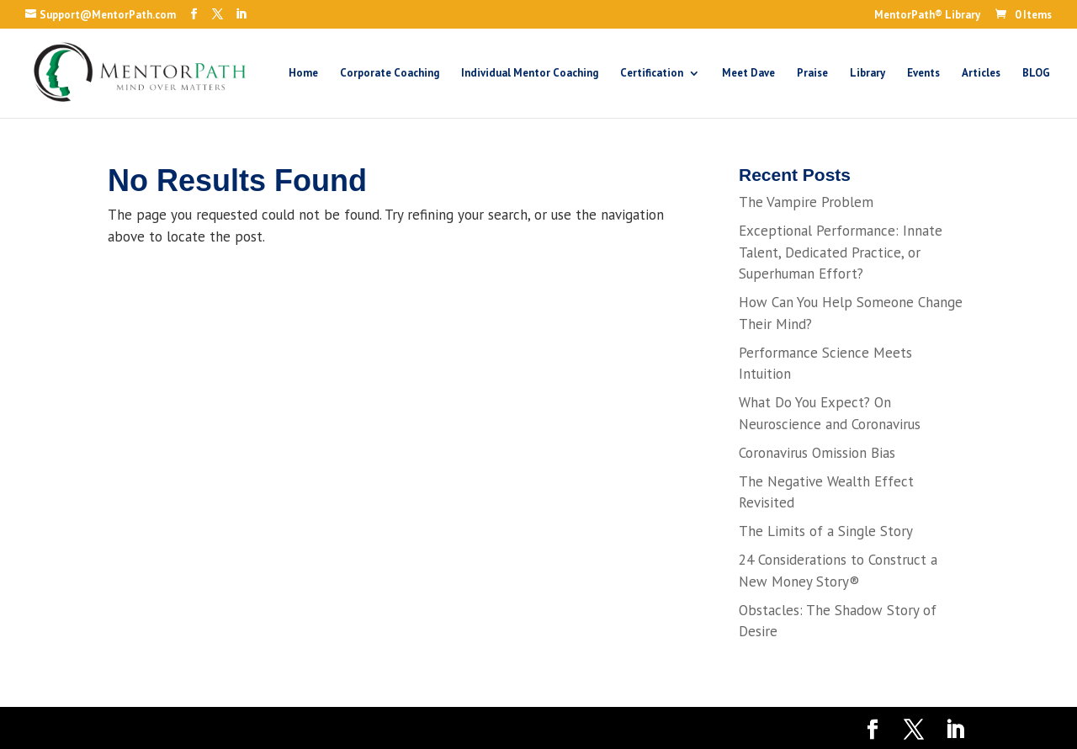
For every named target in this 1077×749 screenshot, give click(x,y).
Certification (651, 73)
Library (867, 73)
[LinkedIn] (241, 14)
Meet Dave (748, 73)
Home (303, 73)
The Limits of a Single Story (826, 531)
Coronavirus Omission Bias (817, 453)
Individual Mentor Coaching (529, 73)
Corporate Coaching (389, 73)
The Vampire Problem (806, 202)
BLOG (1036, 73)
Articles (981, 73)
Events (923, 73)
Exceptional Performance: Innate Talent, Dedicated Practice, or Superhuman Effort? (840, 252)
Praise (812, 73)
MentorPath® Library (927, 15)
